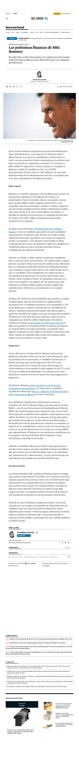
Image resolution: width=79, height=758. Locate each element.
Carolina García (39, 80)
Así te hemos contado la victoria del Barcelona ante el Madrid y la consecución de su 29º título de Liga (36, 686)
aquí (48, 565)
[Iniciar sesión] (67, 13)
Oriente (32, 32)
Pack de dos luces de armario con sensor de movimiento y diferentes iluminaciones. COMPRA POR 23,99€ (64, 706)
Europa (8, 32)
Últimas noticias (65, 32)
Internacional (15, 27)
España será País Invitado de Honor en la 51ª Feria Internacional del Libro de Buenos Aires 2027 (41, 639)
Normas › (67, 547)
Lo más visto (10, 662)
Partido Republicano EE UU (31, 557)
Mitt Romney (44, 557)
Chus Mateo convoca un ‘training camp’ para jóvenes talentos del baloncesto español (37, 643)
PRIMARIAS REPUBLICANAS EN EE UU (19, 44)
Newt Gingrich (53, 557)
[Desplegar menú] (7, 18)
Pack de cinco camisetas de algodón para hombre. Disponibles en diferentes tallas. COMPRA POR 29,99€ (20, 731)
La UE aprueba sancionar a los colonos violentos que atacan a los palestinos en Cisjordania (45, 39)
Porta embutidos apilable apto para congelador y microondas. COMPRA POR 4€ (64, 724)
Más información (14, 565)
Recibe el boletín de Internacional (20, 542)
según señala (45, 322)
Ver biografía (24, 535)
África (41, 32)
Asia (37, 32)
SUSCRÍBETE (57, 13)
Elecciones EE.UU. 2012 (15, 557)
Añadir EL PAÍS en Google (65, 86)
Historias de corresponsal (52, 32)
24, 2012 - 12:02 (43, 81)
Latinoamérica (25, 32)
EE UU (12, 32)
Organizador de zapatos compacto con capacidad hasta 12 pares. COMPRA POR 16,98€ (64, 715)
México (17, 32)
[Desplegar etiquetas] (69, 556)
